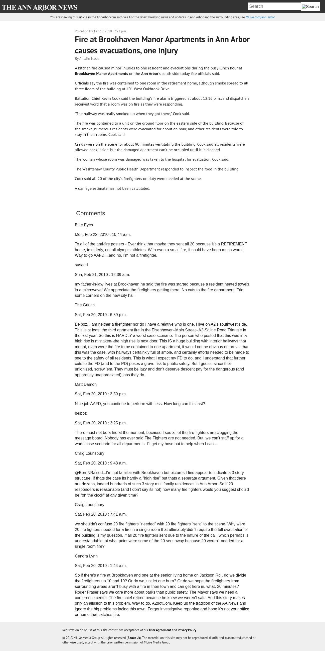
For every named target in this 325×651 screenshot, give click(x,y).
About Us (133, 638)
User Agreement (160, 630)
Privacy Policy (187, 630)
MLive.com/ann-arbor (260, 17)
